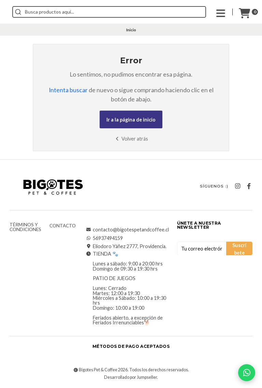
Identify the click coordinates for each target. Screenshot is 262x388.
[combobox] (140, 12)
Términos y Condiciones (25, 227)
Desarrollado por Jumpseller (130, 377)
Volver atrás (131, 139)
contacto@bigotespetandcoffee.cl (127, 229)
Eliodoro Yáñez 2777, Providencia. (126, 246)
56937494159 (104, 238)
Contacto (62, 226)
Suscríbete (239, 248)
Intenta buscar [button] (68, 90)
